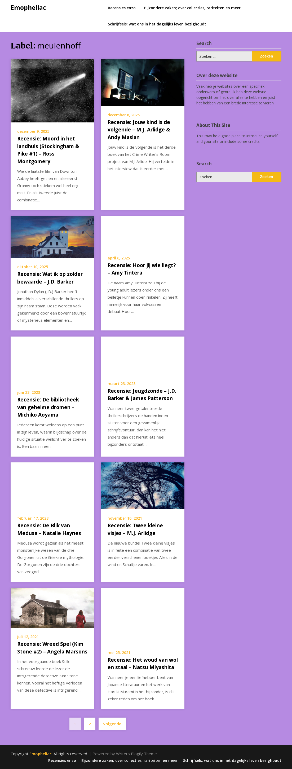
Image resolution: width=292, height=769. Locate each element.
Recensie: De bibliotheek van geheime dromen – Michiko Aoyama (48, 407)
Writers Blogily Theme (136, 753)
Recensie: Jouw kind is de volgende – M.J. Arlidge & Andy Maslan (139, 130)
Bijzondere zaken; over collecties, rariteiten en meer (192, 7)
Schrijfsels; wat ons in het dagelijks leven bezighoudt (157, 23)
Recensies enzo (122, 7)
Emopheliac (28, 7)
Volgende (112, 723)
